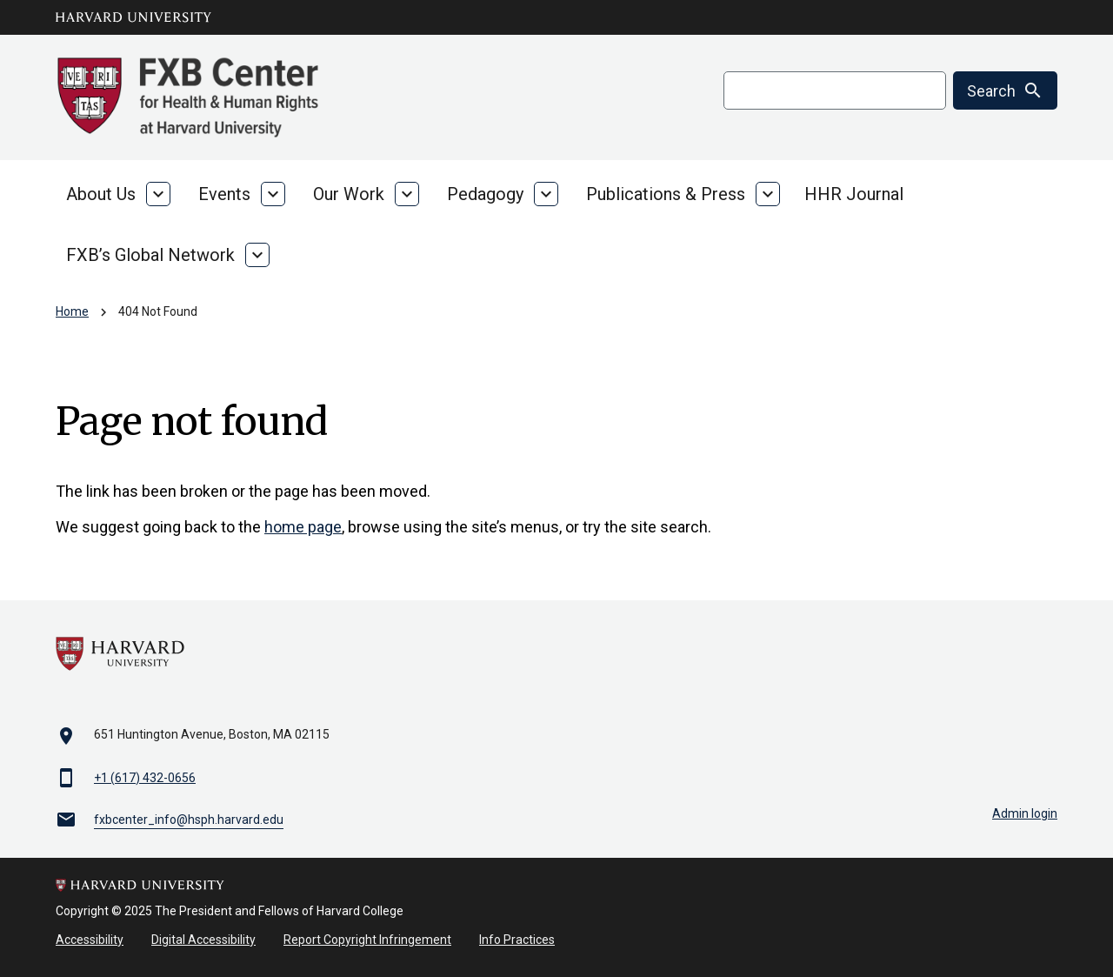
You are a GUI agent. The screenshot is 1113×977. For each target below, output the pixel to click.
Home (72, 311)
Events (224, 194)
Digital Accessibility (203, 940)
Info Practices (517, 940)
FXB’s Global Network (150, 254)
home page (303, 527)
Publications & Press (665, 194)
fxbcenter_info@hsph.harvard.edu (188, 819)
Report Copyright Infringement (367, 940)
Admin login (1024, 813)
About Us (101, 194)
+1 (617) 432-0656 (145, 778)
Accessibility (89, 940)
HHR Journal (853, 194)
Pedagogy (485, 194)
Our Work (348, 194)
